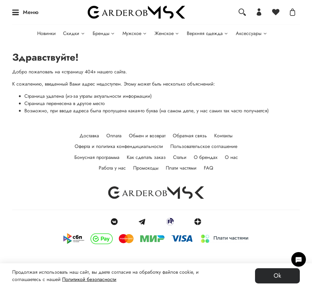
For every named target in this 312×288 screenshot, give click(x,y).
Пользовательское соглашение (203, 146)
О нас (231, 157)
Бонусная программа (96, 157)
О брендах (206, 157)
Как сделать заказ (146, 157)
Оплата (114, 135)
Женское (166, 33)
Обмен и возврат (147, 135)
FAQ (208, 167)
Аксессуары (251, 33)
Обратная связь (190, 135)
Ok (277, 275)
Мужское (134, 33)
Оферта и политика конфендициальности (119, 146)
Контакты (223, 135)
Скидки (74, 33)
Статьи (179, 157)
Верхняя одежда (208, 33)
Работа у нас (112, 167)
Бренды (104, 33)
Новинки (46, 33)
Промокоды (145, 167)
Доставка (89, 135)
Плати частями (181, 167)
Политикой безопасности (89, 279)
